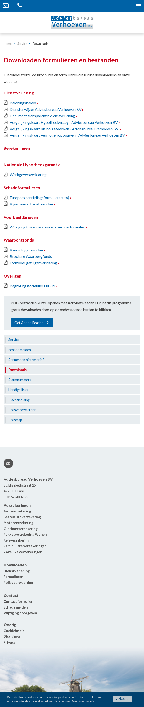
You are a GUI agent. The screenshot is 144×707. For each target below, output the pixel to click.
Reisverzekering (16, 540)
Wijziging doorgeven (20, 613)
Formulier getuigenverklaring (33, 262)
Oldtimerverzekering (21, 529)
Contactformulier (18, 602)
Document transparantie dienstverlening (42, 115)
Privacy (9, 642)
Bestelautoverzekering (22, 517)
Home (8, 44)
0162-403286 (17, 497)
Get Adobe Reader (28, 323)
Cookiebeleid (14, 631)
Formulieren (13, 577)
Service (22, 44)
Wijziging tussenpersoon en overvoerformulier (47, 227)
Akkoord (122, 699)
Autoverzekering (17, 511)
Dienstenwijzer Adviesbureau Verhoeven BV (46, 109)
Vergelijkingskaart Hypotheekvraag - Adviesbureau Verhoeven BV (64, 122)
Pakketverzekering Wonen (25, 534)
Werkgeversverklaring (28, 174)
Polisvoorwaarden (18, 583)
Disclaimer (12, 636)
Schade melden (16, 607)
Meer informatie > (83, 701)
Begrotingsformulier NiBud (32, 286)
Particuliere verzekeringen (25, 546)
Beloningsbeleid (23, 103)
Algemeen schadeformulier (31, 204)
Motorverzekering (18, 523)
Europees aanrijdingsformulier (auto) (39, 197)
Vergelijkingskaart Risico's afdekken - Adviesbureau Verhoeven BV (64, 128)
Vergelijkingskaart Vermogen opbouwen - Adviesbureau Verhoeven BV (67, 135)
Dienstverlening (17, 571)
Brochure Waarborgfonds (31, 256)
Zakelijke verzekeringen (23, 552)
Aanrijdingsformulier (26, 250)
